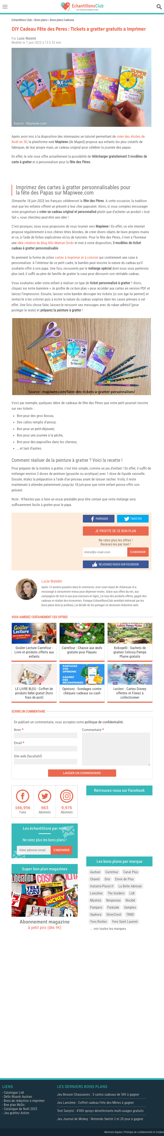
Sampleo (130, 907)
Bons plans (40, 20)
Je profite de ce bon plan (115, 531)
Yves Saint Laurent (125, 922)
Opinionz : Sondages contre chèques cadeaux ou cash (81, 691)
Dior (107, 879)
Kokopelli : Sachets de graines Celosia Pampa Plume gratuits (129, 652)
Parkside (113, 907)
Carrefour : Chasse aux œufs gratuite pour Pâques (82, 650)
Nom (17, 730)
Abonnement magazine (45, 924)
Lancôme (96, 893)
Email (18, 743)
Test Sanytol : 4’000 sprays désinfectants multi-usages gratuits (100, 1111)
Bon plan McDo (14, 1105)
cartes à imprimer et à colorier (76, 257)
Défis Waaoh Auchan (18, 1097)
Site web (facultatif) (28, 756)
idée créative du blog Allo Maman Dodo (46, 243)
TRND (130, 914)
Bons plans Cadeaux (62, 20)
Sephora (95, 914)
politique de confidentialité (104, 722)
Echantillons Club (22, 20)
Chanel (95, 879)
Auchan (95, 872)
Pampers (96, 907)
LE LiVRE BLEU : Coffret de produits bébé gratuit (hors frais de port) (34, 693)
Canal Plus (130, 872)
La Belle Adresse (130, 886)
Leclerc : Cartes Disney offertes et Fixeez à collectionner (129, 693)
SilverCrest (113, 914)
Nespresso (113, 900)
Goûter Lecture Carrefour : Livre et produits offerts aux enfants (34, 652)
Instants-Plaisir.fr (102, 886)
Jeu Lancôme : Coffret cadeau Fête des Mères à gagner (95, 1103)
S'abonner (138, 552)
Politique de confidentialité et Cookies (144, 1132)
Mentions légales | (114, 1132)
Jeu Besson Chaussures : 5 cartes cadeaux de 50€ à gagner (98, 1094)
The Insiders (116, 893)
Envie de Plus (124, 879)
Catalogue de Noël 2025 (20, 1109)
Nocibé (130, 900)
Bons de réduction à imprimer (24, 1101)
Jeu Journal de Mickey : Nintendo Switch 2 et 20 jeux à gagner (100, 1119)
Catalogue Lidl (14, 1093)
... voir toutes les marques (108, 929)
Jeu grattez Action (16, 1113)
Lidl (132, 893)
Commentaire (93, 730)
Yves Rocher (98, 922)
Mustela (95, 900)
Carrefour (111, 872)
